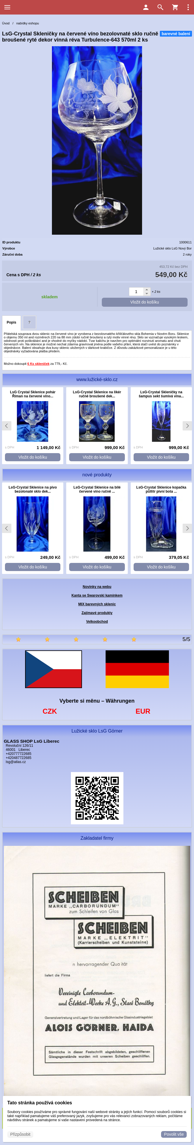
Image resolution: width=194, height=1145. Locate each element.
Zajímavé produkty (96, 613)
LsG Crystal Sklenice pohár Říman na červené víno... (32, 394)
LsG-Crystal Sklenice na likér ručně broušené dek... (97, 394)
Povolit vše (174, 1134)
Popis (11, 322)
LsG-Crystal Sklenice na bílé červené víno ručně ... (97, 489)
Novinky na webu (97, 587)
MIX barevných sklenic (97, 604)
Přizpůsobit (20, 1134)
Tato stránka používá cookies (39, 1102)
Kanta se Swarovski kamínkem (97, 595)
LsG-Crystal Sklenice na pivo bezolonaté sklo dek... (32, 489)
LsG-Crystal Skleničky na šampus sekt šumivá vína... (161, 394)
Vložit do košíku (144, 302)
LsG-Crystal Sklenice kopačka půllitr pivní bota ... (161, 489)
